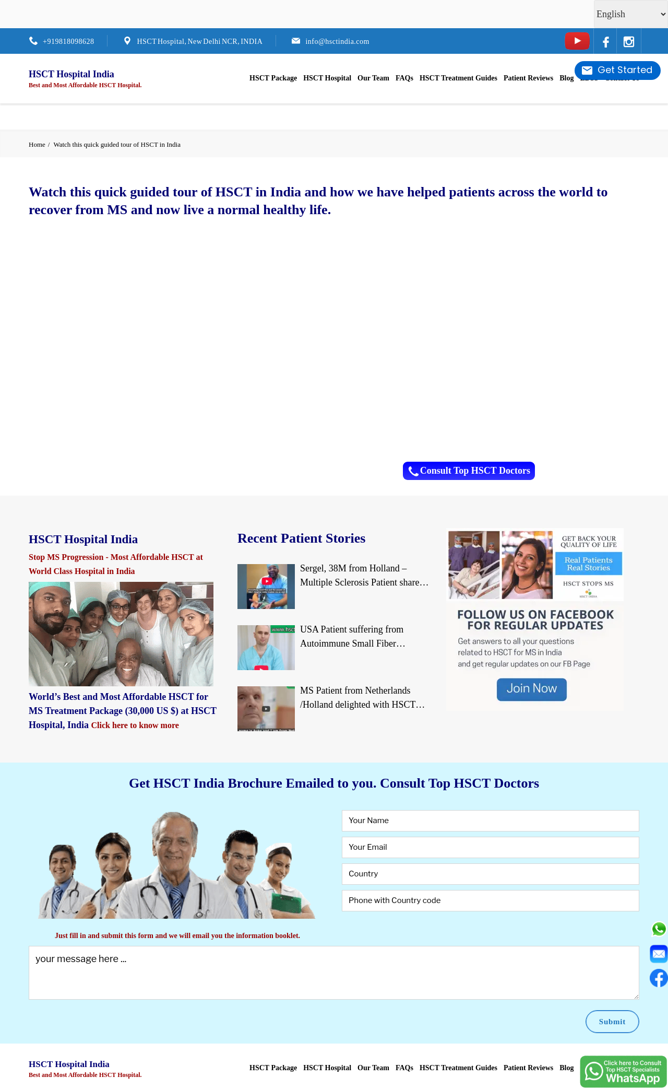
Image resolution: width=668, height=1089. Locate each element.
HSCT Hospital (327, 78)
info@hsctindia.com (337, 41)
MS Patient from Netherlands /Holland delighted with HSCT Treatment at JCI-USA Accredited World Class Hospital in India (363, 698)
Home (37, 144)
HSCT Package (273, 78)
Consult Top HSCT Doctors (469, 471)
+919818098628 (68, 41)
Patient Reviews (528, 78)
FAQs (404, 78)
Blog (566, 78)
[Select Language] (631, 14)
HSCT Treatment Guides (458, 78)
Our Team (373, 78)
